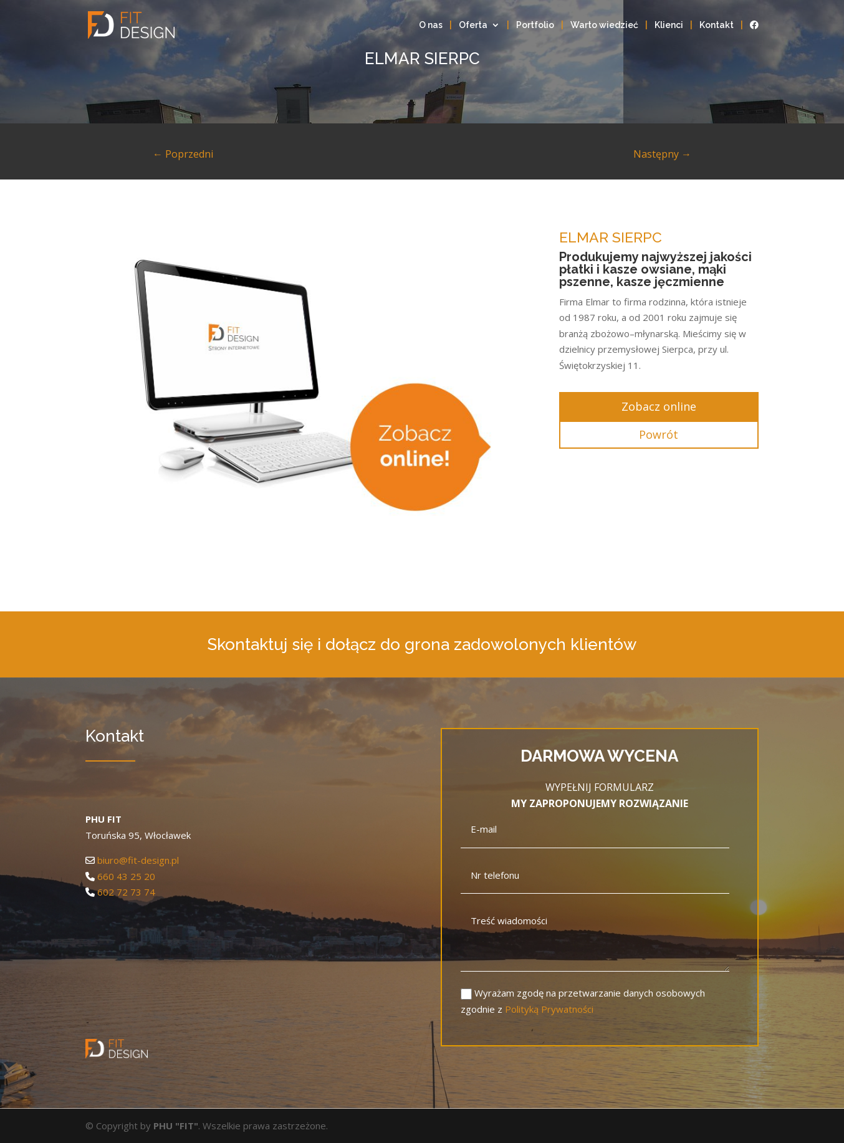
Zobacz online (658, 406)
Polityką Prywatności (549, 1009)
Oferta (473, 25)
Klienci (669, 25)
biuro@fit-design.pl (138, 860)
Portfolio (535, 25)
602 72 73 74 (126, 892)
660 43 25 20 (126, 876)
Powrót (658, 434)
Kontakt (716, 25)
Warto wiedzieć (604, 25)
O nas (431, 25)
